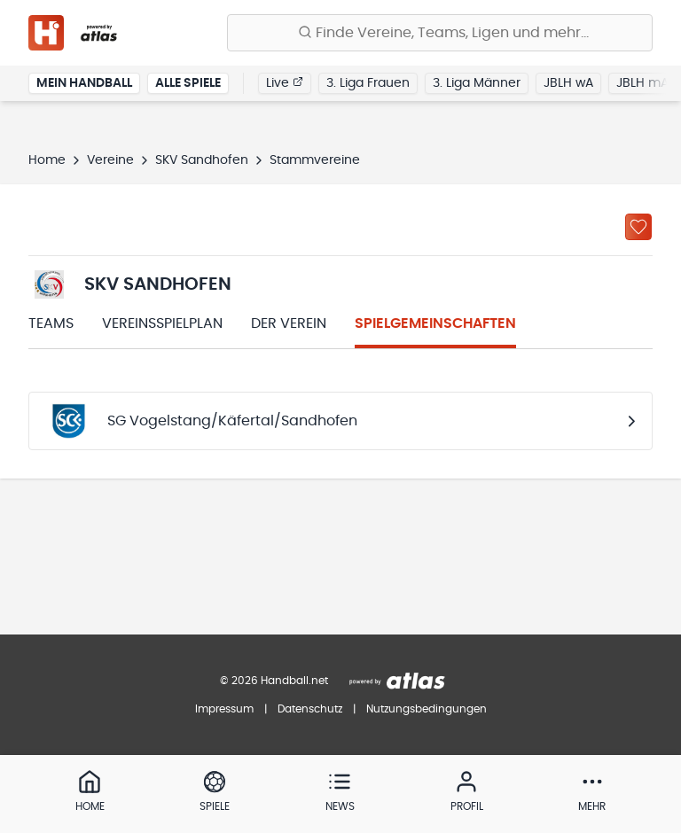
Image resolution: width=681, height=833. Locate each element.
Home (47, 160)
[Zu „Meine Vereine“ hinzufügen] (638, 227)
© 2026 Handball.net (274, 680)
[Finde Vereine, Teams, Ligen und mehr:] (440, 32)
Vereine (110, 160)
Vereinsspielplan (162, 323)
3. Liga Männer (477, 83)
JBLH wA (568, 83)
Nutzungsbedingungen (426, 709)
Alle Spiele (188, 83)
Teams (51, 323)
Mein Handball (84, 83)
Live (284, 82)
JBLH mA (642, 83)
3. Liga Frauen (368, 83)
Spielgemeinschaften (435, 323)
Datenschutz (310, 709)
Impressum (224, 709)
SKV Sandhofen (201, 160)
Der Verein (288, 323)
